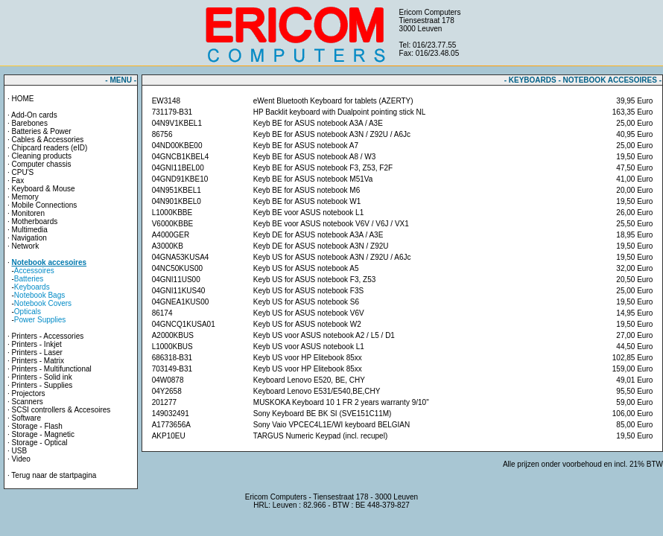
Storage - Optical (40, 442)
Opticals (27, 311)
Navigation (29, 238)
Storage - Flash (37, 426)
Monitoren (28, 213)
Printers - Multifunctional (52, 369)
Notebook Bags (39, 295)
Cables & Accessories (48, 139)
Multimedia (30, 230)
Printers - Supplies (42, 385)
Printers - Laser (37, 352)
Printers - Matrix (38, 361)
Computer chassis (42, 164)
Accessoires (34, 271)
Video (21, 459)
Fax (18, 180)
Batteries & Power (42, 131)
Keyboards (32, 287)
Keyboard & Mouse (43, 189)
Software (26, 418)
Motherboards (35, 221)
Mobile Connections (44, 205)
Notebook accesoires (49, 262)
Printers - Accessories (48, 336)
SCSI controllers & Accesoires (61, 410)
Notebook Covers (43, 303)
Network (25, 246)
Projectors (28, 393)
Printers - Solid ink (42, 377)
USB (20, 451)
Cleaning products (42, 156)
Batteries (28, 279)
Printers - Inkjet (37, 344)
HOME (23, 99)
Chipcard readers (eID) (50, 148)
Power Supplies (40, 320)
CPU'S (23, 172)
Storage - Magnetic (43, 434)
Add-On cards (34, 115)
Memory (25, 197)
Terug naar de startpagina (53, 475)
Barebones (30, 123)
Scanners (27, 402)
